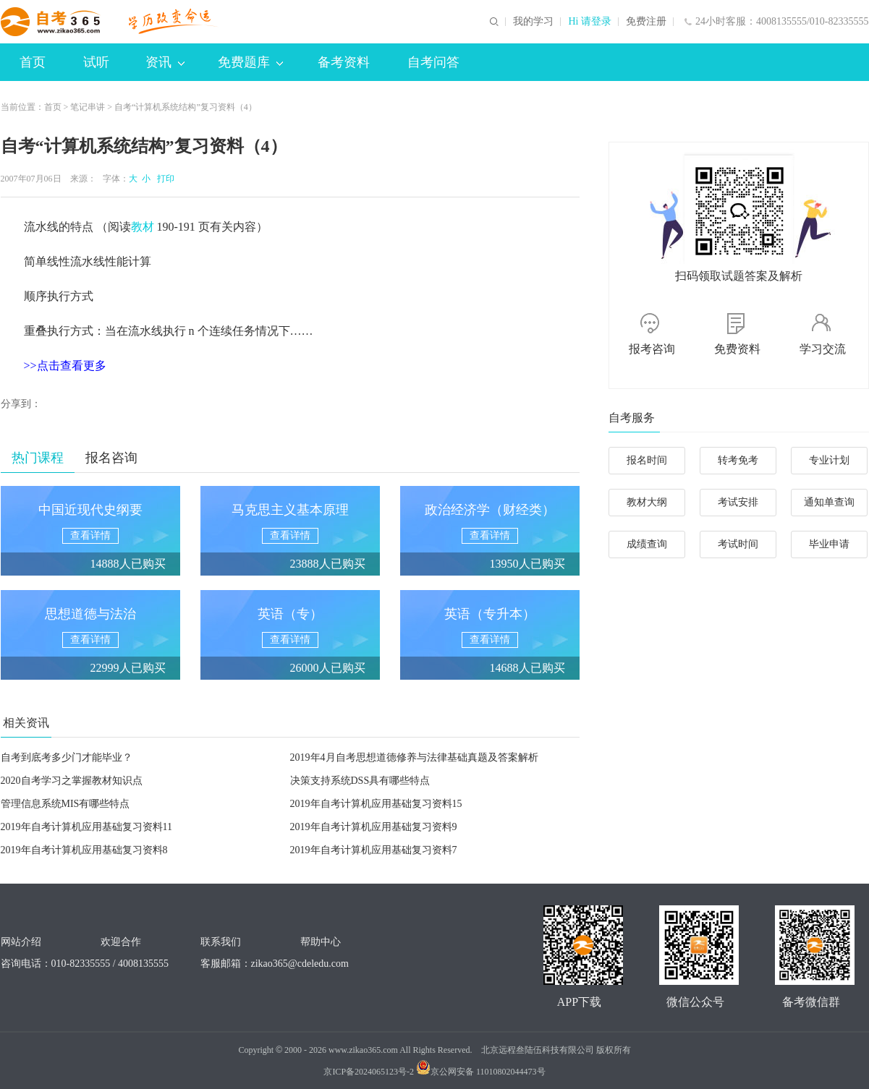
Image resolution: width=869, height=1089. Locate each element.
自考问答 (433, 62)
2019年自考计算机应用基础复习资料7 (373, 850)
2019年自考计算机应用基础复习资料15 (376, 803)
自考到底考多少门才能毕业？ (66, 757)
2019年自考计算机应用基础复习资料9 (373, 826)
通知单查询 (829, 502)
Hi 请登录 (589, 22)
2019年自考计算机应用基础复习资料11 (86, 826)
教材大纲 (647, 502)
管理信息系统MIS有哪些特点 (65, 803)
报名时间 (647, 460)
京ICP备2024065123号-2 (368, 1072)
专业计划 (829, 460)
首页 (33, 62)
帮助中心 (320, 941)
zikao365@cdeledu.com (300, 963)
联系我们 (220, 941)
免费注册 (646, 22)
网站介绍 (21, 941)
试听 (96, 62)
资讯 (165, 62)
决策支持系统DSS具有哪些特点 (360, 780)
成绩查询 (647, 544)
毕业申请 (829, 544)
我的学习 (533, 22)
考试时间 (738, 544)
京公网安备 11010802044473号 (481, 1072)
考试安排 (738, 502)
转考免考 (738, 460)
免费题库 (250, 62)
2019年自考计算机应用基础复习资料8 (84, 850)
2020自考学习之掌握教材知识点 (72, 780)
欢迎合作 (121, 941)
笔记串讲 (87, 107)
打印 (163, 179)
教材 (142, 227)
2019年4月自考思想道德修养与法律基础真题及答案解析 (414, 757)
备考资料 (344, 62)
